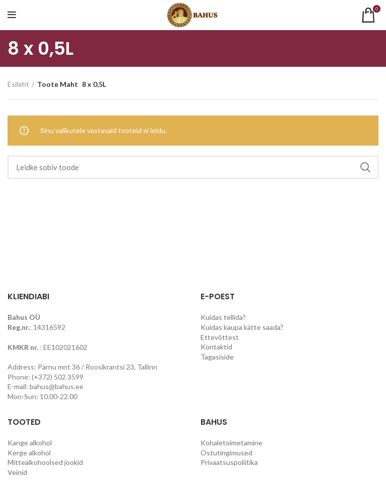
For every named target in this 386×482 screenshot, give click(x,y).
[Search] (193, 167)
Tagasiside (217, 356)
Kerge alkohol (29, 452)
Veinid (17, 472)
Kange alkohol (30, 442)
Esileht (18, 84)
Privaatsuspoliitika (229, 462)
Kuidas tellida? (223, 317)
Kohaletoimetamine (231, 442)
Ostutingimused (226, 452)
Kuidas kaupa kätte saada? (242, 327)
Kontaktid (216, 346)
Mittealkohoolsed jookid (45, 462)
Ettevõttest (220, 337)
